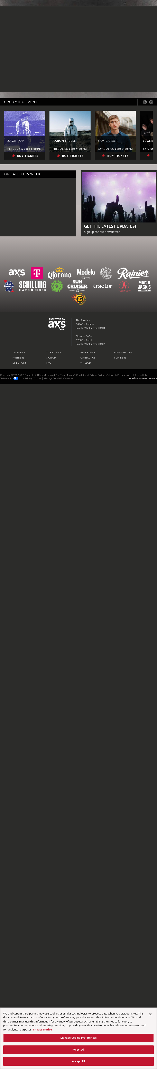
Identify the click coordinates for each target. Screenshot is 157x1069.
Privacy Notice (42, 1029)
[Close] (150, 1014)
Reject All (78, 1049)
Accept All (78, 1061)
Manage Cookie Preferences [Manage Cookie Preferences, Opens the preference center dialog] (78, 1037)
